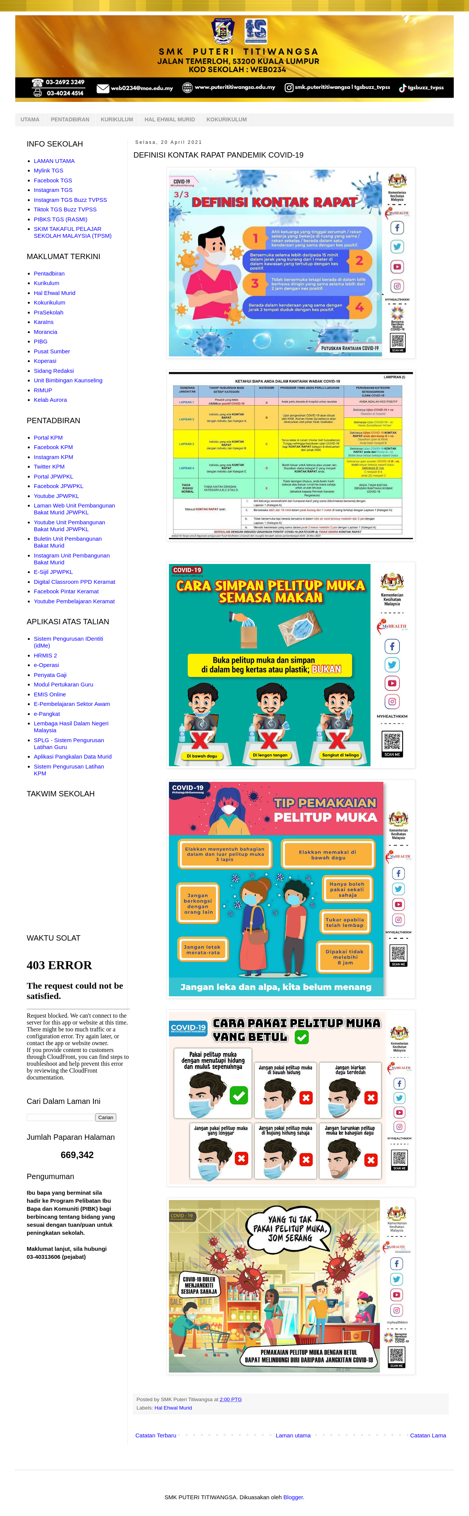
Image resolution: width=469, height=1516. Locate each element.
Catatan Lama (428, 1435)
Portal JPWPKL (53, 476)
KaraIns (44, 322)
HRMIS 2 (45, 655)
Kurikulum (46, 283)
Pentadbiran (49, 273)
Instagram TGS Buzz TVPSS (70, 200)
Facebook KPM (53, 447)
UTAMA (30, 119)
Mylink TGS (48, 170)
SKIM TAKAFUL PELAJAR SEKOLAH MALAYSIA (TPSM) (73, 232)
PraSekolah (49, 312)
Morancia (46, 332)
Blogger (293, 1497)
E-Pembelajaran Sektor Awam (72, 704)
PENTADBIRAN (70, 119)
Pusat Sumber (52, 351)
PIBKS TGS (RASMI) (61, 219)
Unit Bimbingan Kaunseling (68, 380)
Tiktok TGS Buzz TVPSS (65, 209)
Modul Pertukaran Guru (63, 684)
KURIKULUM (117, 119)
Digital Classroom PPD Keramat (74, 581)
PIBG (41, 341)
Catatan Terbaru (155, 1435)
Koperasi (45, 361)
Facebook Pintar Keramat (66, 591)
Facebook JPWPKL (59, 486)
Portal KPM (48, 437)
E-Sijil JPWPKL (53, 572)
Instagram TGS (53, 190)
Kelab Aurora (50, 399)
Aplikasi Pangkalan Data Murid (73, 756)
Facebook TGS (53, 180)
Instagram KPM (53, 457)
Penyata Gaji (50, 675)
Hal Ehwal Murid (173, 1408)
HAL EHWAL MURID (170, 119)
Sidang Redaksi (54, 370)
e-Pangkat (47, 713)
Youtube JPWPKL (56, 496)
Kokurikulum (50, 302)
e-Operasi (46, 665)
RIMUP (43, 390)
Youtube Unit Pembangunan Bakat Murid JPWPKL (69, 525)
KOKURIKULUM (227, 119)
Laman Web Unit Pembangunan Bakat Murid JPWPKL (74, 509)
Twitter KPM (49, 466)
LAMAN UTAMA (54, 161)
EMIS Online (50, 694)
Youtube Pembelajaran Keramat (74, 601)
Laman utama (293, 1435)
